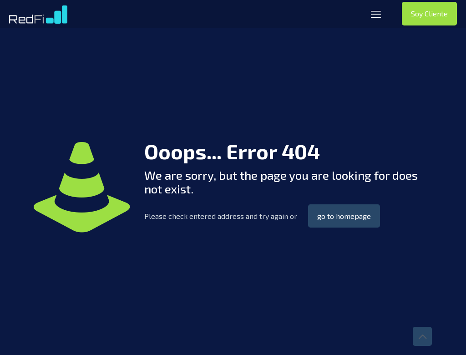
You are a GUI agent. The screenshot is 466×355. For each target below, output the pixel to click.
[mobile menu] (376, 13)
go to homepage (344, 216)
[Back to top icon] (422, 336)
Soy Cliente (429, 13)
